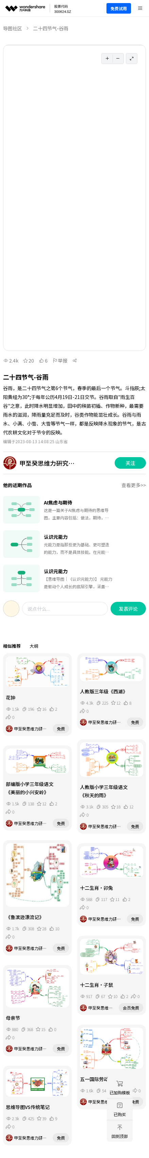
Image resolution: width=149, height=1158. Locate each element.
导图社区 (12, 28)
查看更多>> (133, 485)
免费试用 (119, 8)
